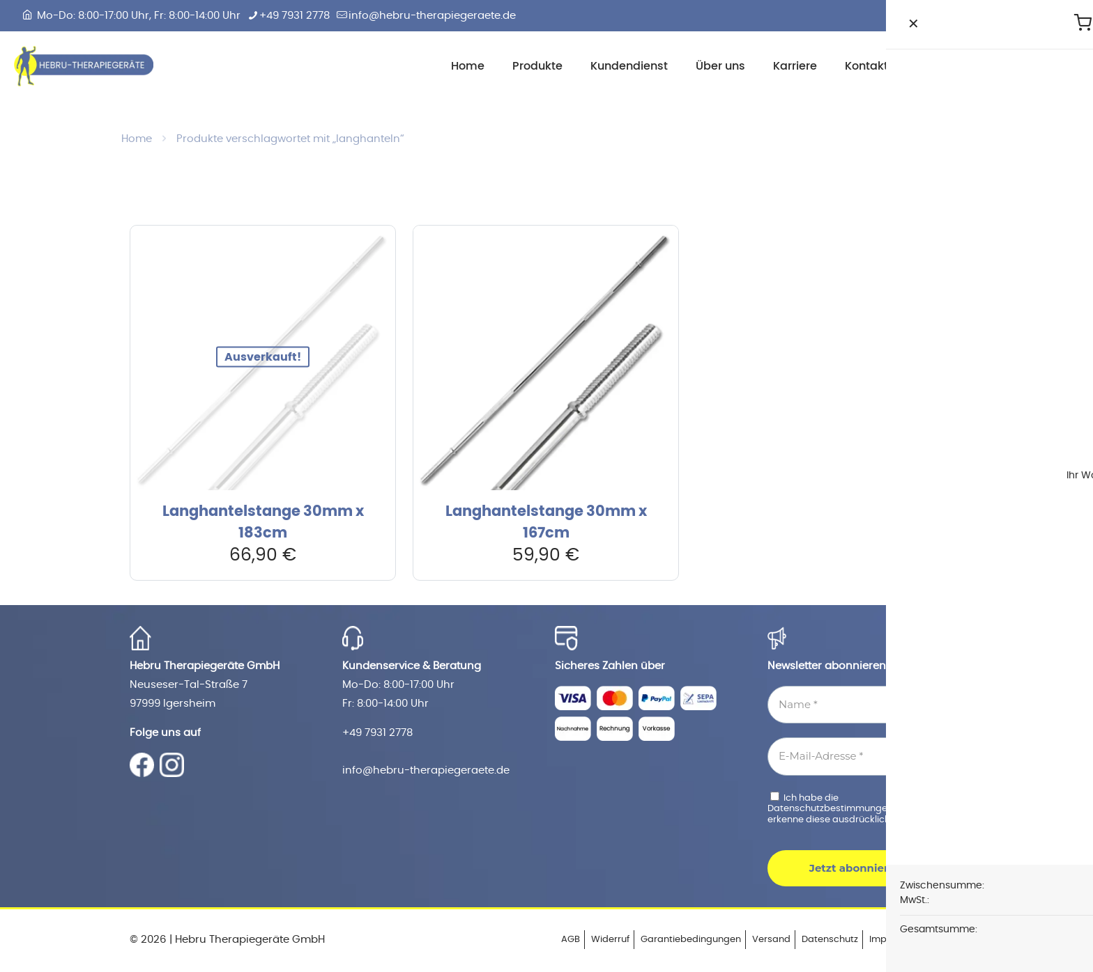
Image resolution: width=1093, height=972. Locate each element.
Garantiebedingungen (691, 939)
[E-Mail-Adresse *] (865, 756)
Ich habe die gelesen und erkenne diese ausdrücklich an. (858, 808)
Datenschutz (830, 939)
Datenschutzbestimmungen (831, 808)
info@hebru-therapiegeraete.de (426, 770)
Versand (771, 939)
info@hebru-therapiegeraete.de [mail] (432, 15)
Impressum (894, 939)
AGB (570, 939)
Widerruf (610, 939)
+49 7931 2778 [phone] (294, 15)
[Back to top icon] (948, 938)
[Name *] (865, 705)
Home (136, 139)
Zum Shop (1037, 65)
